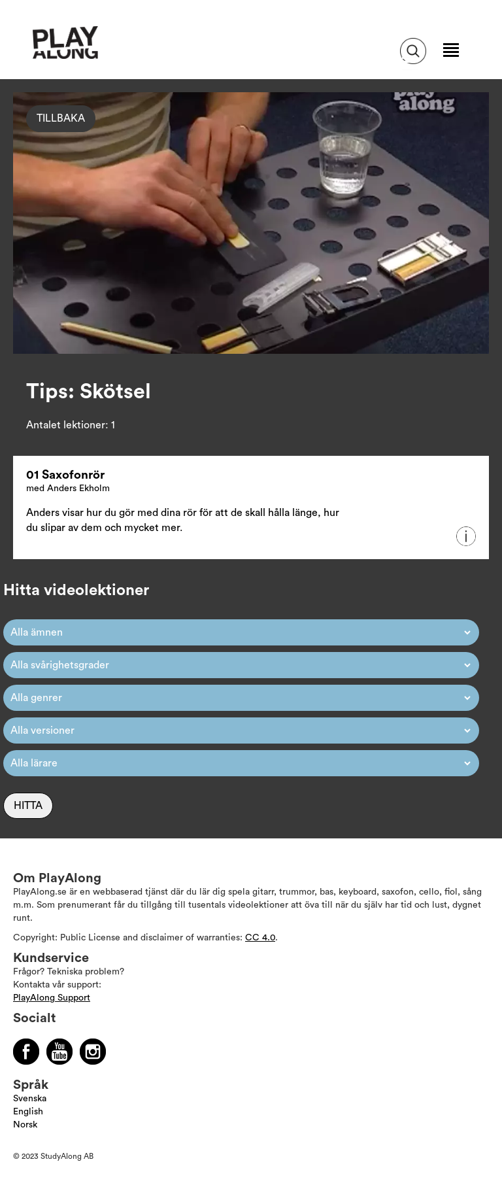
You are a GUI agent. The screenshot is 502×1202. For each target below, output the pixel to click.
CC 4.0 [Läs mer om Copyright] (260, 937)
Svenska (29, 1098)
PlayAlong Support (51, 998)
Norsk (25, 1124)
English (28, 1111)
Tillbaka (61, 118)
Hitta (28, 805)
